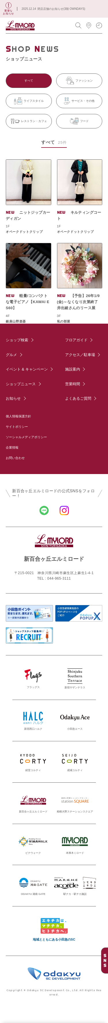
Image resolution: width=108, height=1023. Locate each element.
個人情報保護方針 (18, 416)
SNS (104, 960)
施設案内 (72, 369)
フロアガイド (76, 340)
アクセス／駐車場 (80, 355)
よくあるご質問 (78, 398)
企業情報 (12, 447)
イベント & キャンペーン (27, 369)
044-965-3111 (59, 578)
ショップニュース (21, 384)
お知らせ (13, 398)
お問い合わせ (15, 458)
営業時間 (72, 384)
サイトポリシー (17, 426)
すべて (28, 80)
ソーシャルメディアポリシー (26, 437)
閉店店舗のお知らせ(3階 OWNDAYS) (61, 8)
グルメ (11, 355)
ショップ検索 (17, 340)
